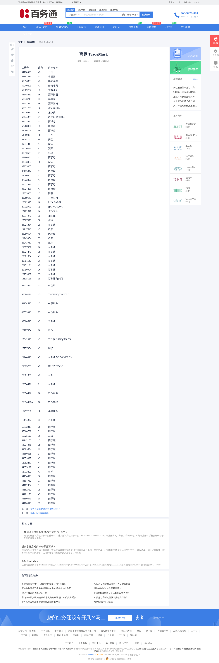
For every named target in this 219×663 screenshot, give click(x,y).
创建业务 (120, 618)
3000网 (133, 635)
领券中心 (187, 2)
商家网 (76, 635)
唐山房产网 (162, 631)
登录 (170, 2)
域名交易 (114, 10)
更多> (195, 79)
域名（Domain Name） (41, 513)
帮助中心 (96, 643)
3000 (139, 631)
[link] (20, 42)
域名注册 (103, 10)
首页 (25, 27)
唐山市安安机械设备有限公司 (82, 631)
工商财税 (81, 27)
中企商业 (59, 631)
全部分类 (133, 15)
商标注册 (88, 635)
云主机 (138, 649)
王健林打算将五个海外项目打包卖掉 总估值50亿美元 (46, 588)
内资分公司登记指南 (103, 602)
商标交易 (81, 10)
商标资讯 (31, 42)
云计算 (116, 27)
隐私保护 (123, 643)
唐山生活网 (62, 635)
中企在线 (45, 631)
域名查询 (69, 649)
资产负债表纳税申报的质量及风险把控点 (41, 602)
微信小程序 (53, 649)
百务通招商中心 (108, 631)
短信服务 (133, 27)
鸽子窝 (149, 631)
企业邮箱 (27, 34)
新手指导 (110, 643)
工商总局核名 (179, 631)
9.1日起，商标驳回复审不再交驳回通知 (112, 584)
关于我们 (69, 643)
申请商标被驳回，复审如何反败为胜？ (112, 593)
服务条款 (83, 643)
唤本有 (32, 631)
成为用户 (158, 618)
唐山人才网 (126, 631)
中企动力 (48, 635)
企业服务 (36, 649)
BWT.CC (91, 655)
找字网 (24, 635)
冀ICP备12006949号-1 (96, 659)
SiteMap (148, 643)
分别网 (110, 635)
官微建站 (151, 27)
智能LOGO (62, 27)
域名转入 (61, 649)
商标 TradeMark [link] (46, 42)
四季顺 (35, 635)
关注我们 (76, 2)
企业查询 (92, 10)
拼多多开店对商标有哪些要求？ (45, 509)
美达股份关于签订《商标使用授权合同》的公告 (44, 584)
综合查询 (74, 15)
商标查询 (70, 10)
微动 (100, 635)
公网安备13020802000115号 (118, 659)
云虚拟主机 (146, 649)
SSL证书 (185, 27)
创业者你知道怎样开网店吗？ (107, 588)
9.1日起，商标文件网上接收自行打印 (111, 597)
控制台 (196, 2)
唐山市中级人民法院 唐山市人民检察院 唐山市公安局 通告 (49, 597)
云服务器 (154, 649)
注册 (178, 2)
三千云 (194, 631)
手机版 (136, 643)
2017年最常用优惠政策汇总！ (35, 593)
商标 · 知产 (42, 27)
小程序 (168, 27)
